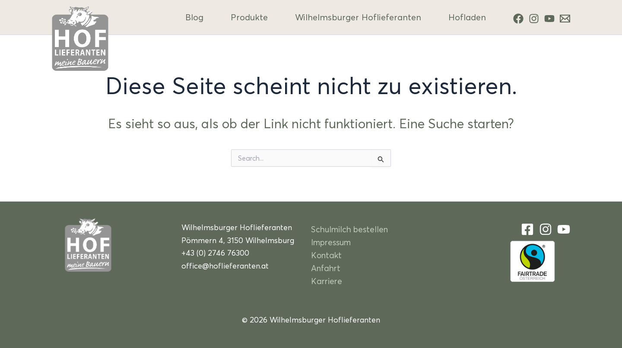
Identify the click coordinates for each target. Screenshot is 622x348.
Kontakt (326, 255)
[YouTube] (549, 18)
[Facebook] (518, 18)
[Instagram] (534, 18)
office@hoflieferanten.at (225, 266)
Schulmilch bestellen (349, 229)
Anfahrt (325, 268)
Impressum (331, 242)
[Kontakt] (565, 18)
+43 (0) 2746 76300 (215, 253)
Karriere (326, 281)
